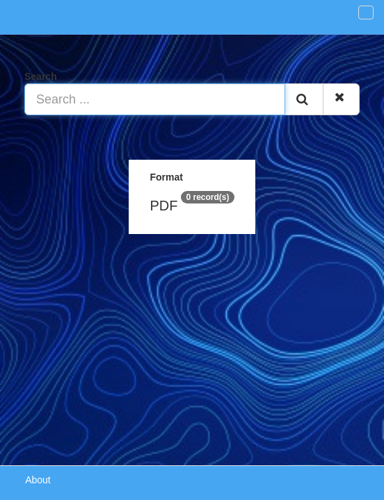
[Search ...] (154, 99)
